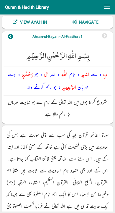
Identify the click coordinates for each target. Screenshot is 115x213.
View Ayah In (33, 22)
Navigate (88, 22)
